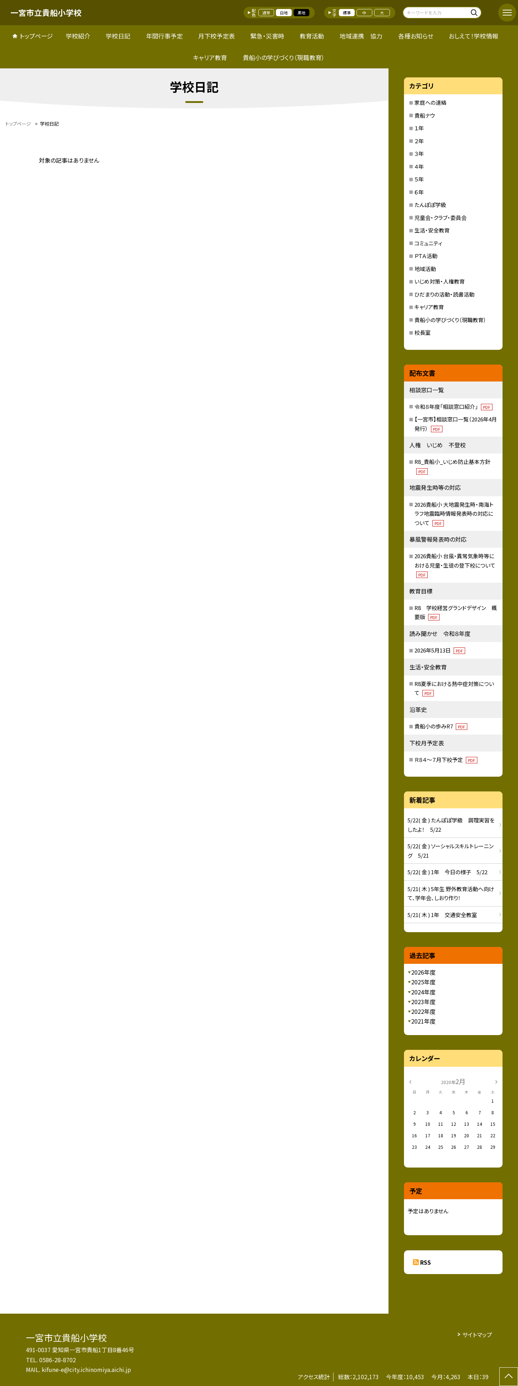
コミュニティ (428, 243)
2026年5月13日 (439, 650)
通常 (266, 12)
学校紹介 (78, 35)
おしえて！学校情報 (473, 35)
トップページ (36, 35)
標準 (347, 12)
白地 (284, 12)
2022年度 (423, 1011)
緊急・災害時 (267, 35)
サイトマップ (477, 1334)
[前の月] (410, 1081)
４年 (419, 166)
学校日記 (118, 35)
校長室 (422, 332)
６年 (419, 192)
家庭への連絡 (430, 102)
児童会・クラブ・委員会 (440, 217)
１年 (419, 128)
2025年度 (423, 982)
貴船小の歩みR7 (440, 726)
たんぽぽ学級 (430, 204)
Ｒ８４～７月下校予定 (445, 759)
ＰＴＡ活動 (425, 255)
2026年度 (423, 972)
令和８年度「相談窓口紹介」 (453, 406)
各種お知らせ (415, 35)
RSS (425, 1262)
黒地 (301, 12)
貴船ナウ (424, 115)
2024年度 (423, 992)
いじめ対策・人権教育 (439, 281)
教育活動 (312, 35)
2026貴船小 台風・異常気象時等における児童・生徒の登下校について (454, 565)
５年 (419, 179)
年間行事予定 (164, 35)
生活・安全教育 (432, 230)
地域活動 (425, 268)
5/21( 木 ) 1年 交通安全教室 (442, 914)
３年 (419, 153)
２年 (419, 141)
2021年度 (423, 1021)
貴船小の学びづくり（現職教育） (284, 57)
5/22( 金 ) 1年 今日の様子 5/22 (447, 872)
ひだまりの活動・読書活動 (444, 294)
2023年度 (423, 1001)
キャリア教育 (210, 57)
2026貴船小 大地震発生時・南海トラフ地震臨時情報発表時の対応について (454, 514)
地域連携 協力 (361, 35)
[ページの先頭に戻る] (509, 1377)
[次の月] (496, 1081)
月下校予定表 (216, 35)
